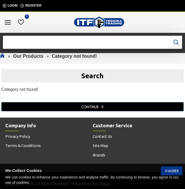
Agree (173, 171)
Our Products (28, 56)
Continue (90, 107)
